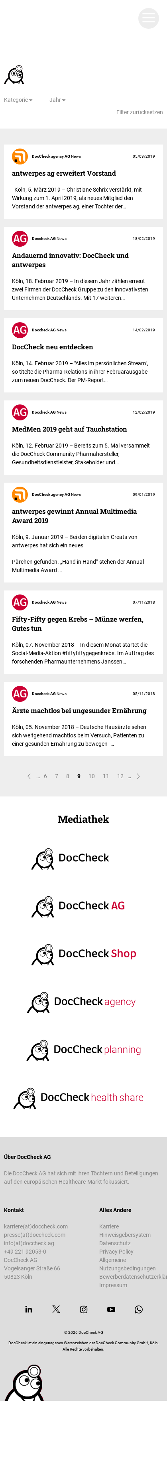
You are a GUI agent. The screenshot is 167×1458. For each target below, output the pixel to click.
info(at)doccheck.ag (29, 1243)
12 (120, 776)
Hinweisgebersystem (125, 1235)
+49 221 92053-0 (25, 1251)
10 (91, 776)
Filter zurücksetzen (139, 112)
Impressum (113, 1285)
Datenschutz (115, 1243)
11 (106, 776)
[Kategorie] (18, 100)
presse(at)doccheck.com (34, 1235)
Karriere (109, 1226)
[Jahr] (58, 100)
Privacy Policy (116, 1251)
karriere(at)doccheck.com (36, 1226)
